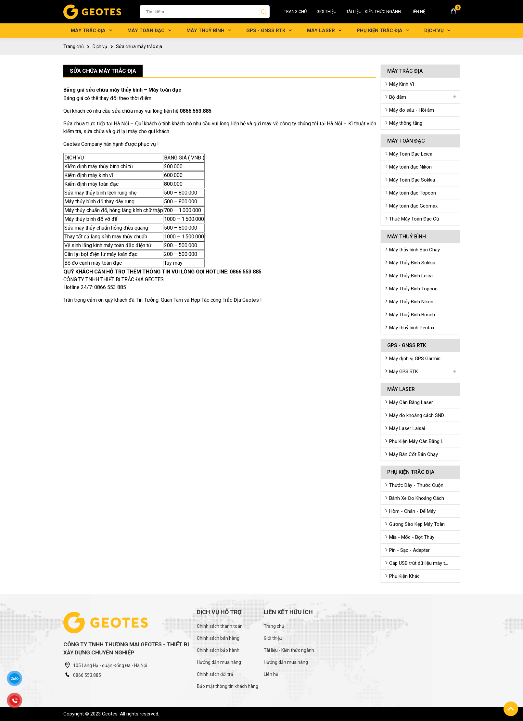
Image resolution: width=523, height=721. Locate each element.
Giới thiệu (326, 11)
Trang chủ (295, 11)
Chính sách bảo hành (218, 650)
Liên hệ (418, 11)
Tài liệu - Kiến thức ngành (373, 11)
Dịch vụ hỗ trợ (219, 612)
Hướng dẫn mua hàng (219, 662)
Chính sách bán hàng (218, 638)
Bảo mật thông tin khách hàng (227, 686)
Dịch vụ (100, 46)
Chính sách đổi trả (215, 674)
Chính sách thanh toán (220, 626)
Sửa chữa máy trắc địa (139, 46)
